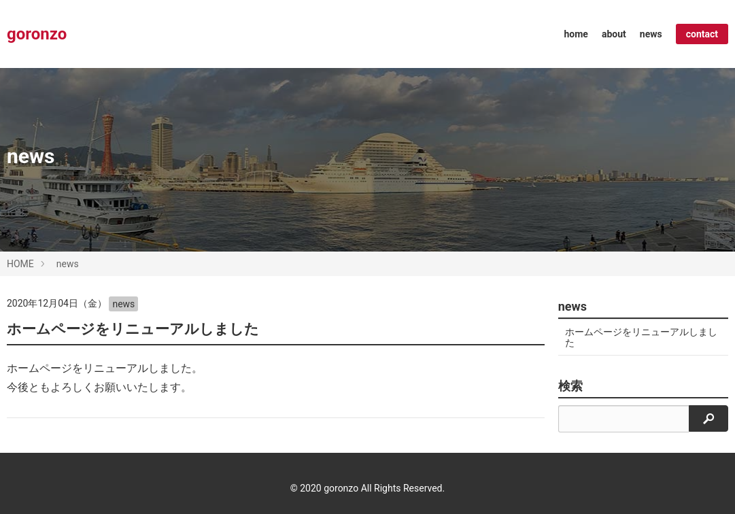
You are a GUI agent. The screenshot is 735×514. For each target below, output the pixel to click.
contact (702, 34)
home (576, 34)
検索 (570, 386)
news (651, 34)
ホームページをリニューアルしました (133, 329)
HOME (20, 263)
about (614, 34)
